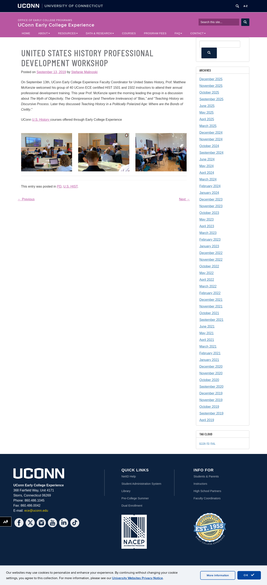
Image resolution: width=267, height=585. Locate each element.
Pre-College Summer (135, 498)
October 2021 (209, 313)
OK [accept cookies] (249, 575)
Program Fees (155, 33)
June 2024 (207, 159)
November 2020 (211, 373)
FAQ (178, 33)
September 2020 (211, 386)
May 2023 (206, 219)
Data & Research (100, 33)
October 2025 (209, 92)
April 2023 (206, 226)
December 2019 (211, 393)
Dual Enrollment (131, 505)
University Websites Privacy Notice (137, 578)
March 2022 (208, 286)
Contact (198, 33)
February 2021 (210, 353)
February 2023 (210, 239)
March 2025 (208, 126)
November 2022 (211, 259)
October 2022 (209, 266)
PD (59, 186)
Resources (68, 33)
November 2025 (211, 86)
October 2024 (209, 146)
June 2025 (207, 106)
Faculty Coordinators (207, 498)
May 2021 (206, 333)
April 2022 (206, 279)
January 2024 (209, 192)
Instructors (200, 483)
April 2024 (206, 172)
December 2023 (211, 199)
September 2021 (211, 319)
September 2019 (211, 413)
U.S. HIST (70, 186)
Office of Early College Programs (45, 20)
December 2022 (211, 253)
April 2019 (206, 420)
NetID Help (128, 476)
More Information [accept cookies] (218, 575)
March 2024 (208, 179)
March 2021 (208, 346)
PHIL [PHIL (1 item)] (213, 443)
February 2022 (210, 293)
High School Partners (207, 491)
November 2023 (211, 206)
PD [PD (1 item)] (208, 443)
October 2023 (209, 213)
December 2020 (211, 366)
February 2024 (210, 186)
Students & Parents (206, 476)
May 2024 (206, 166)
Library (125, 491)
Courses (129, 33)
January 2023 (209, 246)
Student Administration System (141, 483)
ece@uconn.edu (36, 510)
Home (26, 33)
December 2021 (211, 299)
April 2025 (206, 119)
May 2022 (206, 273)
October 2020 (209, 380)
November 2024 (211, 139)
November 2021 (211, 306)
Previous (26, 199)
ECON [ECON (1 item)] (202, 443)
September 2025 (211, 99)
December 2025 (211, 79)
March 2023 (208, 233)
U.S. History (41, 119)
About (44, 33)
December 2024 (211, 132)
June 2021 (207, 326)
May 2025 (206, 112)
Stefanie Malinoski (84, 72)
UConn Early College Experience (56, 25)
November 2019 (211, 400)
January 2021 (209, 360)
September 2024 (211, 152)
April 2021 (206, 340)
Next (184, 199)
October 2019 (209, 406)
